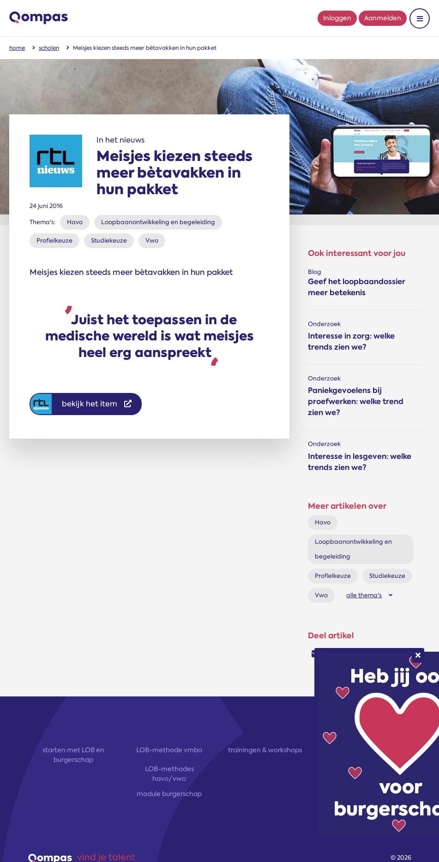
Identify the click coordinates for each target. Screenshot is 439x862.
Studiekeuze (109, 240)
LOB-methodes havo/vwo (169, 774)
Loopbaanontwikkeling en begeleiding (158, 222)
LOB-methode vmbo (169, 750)
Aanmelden (382, 18)
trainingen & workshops (265, 750)
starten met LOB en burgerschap (73, 755)
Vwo (151, 240)
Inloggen (337, 18)
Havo (75, 222)
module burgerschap (169, 794)
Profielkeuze (54, 240)
